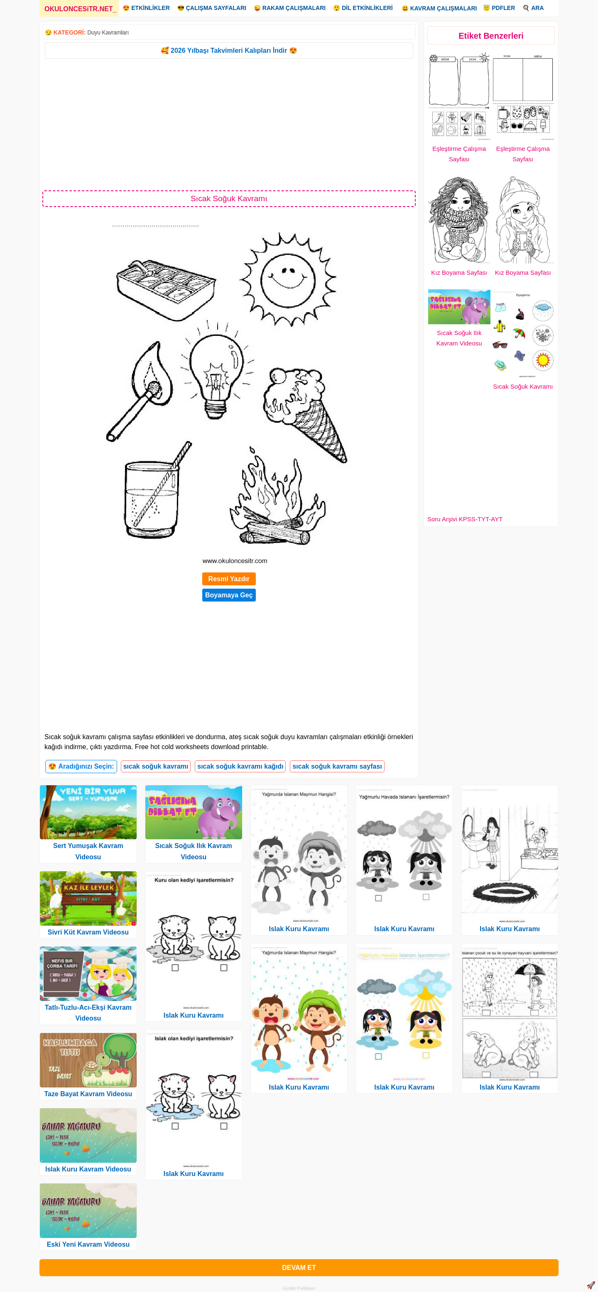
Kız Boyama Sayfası (459, 272)
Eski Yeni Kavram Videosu (88, 1244)
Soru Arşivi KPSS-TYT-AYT (464, 519)
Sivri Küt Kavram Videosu (88, 932)
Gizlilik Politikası (299, 1288)
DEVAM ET (299, 1267)
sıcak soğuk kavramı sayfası (337, 766)
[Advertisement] (229, 124)
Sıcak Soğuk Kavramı (523, 386)
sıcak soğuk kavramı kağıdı (240, 766)
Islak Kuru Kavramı (194, 1015)
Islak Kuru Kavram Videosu (88, 1169)
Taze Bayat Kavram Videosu (88, 1093)
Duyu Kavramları (108, 32)
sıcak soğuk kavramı (156, 766)
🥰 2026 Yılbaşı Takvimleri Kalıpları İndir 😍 (229, 50)
